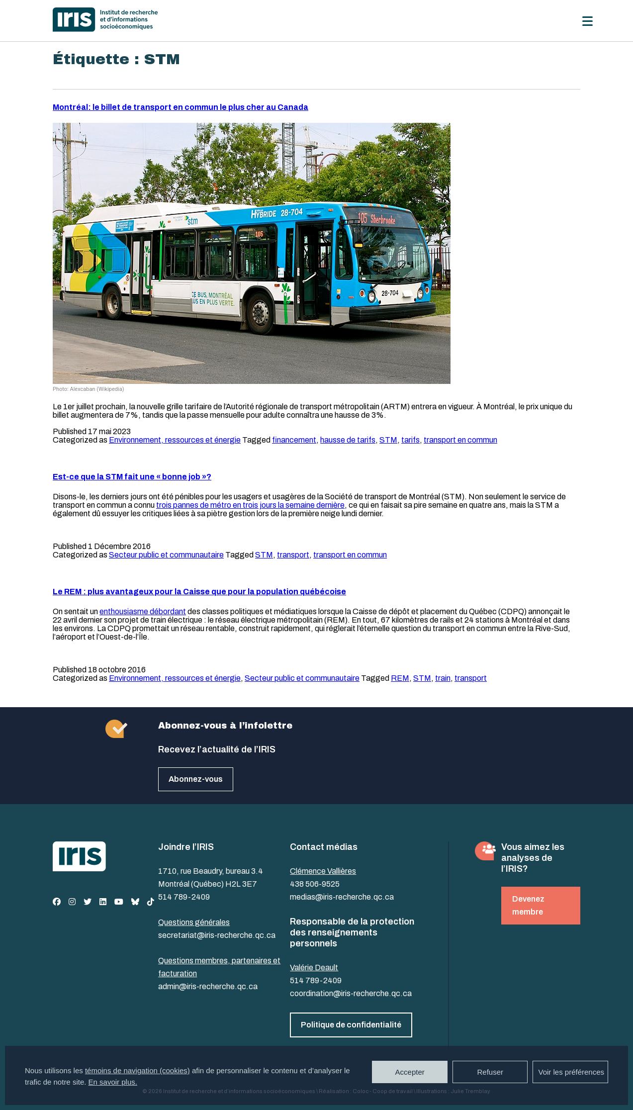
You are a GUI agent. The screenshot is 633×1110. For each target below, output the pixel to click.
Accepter (410, 1072)
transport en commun (460, 440)
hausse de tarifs (347, 440)
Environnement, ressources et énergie (175, 440)
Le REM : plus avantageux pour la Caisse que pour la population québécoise (199, 591)
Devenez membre (528, 905)
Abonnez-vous (196, 779)
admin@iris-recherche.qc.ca (208, 986)
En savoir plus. (113, 1082)
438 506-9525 (315, 884)
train (443, 678)
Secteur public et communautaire (166, 555)
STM (388, 440)
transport (293, 555)
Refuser (490, 1072)
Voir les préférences (571, 1072)
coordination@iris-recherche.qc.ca (351, 993)
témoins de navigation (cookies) (137, 1070)
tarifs (410, 440)
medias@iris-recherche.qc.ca (342, 897)
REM (400, 678)
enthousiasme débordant (142, 611)
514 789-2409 (184, 897)
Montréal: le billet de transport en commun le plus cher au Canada (180, 107)
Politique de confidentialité (351, 1024)
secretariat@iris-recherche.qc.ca (216, 935)
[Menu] (587, 21)
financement (294, 440)
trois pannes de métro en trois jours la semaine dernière (250, 505)
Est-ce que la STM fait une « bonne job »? (132, 476)
